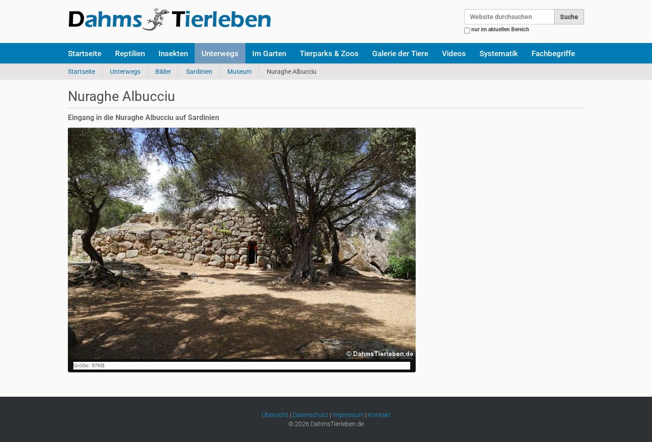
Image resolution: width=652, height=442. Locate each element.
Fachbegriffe (553, 53)
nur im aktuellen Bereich (500, 29)
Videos (454, 53)
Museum (239, 71)
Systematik (498, 53)
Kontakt (379, 414)
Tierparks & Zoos (329, 53)
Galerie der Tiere (400, 53)
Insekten (173, 53)
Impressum (348, 414)
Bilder (163, 71)
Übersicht (275, 414)
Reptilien (130, 53)
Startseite (84, 53)
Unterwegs (220, 53)
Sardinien (199, 71)
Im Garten (269, 53)
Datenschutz (310, 414)
